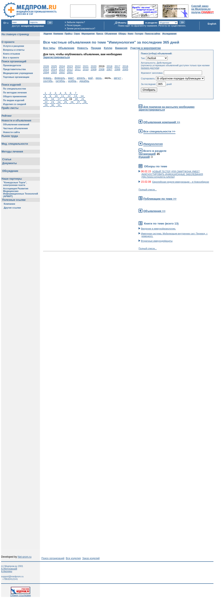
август (117, 78)
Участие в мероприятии (145, 48)
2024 (62, 66)
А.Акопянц (6, 571)
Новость (82, 48)
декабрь (84, 81)
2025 (54, 66)
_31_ (59, 105)
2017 (117, 66)
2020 (93, 66)
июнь (99, 78)
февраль (59, 78)
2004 (46, 72)
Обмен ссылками (20, 594)
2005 (125, 69)
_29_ (46, 105)
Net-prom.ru (25, 556)
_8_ (45, 96)
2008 (101, 69)
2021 (86, 66)
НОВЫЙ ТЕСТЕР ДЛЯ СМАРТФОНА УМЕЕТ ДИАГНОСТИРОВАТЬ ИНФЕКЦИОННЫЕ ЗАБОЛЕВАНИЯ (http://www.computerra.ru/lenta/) (172, 174)
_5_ (65, 93)
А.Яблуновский (9, 568)
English (212, 23)
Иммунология (153, 144)
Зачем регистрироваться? (81, 28)
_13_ (76, 96)
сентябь (48, 81)
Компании (58, 33)
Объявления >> (154, 211)
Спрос (76, 33)
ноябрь (72, 81)
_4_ (60, 93)
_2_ (50, 93)
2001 (70, 72)
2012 (70, 69)
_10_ (56, 96)
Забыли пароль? (76, 22)
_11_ (63, 96)
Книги (130, 33)
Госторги (139, 33)
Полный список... (148, 189)
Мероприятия (88, 33)
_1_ (45, 93)
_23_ (52, 102)
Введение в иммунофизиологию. (158, 228)
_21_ (83, 99)
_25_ (65, 102)
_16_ (52, 99)
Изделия (47, 33)
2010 (86, 69)
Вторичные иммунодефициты (156, 241)
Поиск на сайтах (152, 33)
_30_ (52, 105)
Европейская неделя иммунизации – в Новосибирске (180, 181)
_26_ (72, 102)
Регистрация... (74, 25)
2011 (78, 69)
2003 (54, 72)
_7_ (75, 93)
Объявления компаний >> (161, 122)
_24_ (59, 102)
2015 (46, 69)
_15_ (46, 99)
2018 (109, 66)
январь (47, 78)
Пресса (99, 33)
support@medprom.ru (12, 576)
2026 (46, 66)
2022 (78, 66)
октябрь (60, 81)
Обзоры (122, 33)
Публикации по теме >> (160, 198)
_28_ (85, 102)
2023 (70, 66)
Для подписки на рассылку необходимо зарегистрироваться (166, 108)
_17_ (59, 99)
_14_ (82, 96)
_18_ (65, 99)
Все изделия (73, 558)
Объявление (66, 48)
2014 (54, 69)
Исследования (169, 33)
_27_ (78, 102)
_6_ (70, 93)
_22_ (46, 102)
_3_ (55, 93)
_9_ (50, 96)
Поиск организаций (53, 558)
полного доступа (150, 68)
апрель (81, 78)
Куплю (108, 48)
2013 (62, 69)
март (71, 78)
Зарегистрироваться (56, 57)
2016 (125, 66)
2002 (62, 72)
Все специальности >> (159, 131)
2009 (93, 69)
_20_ (76, 99)
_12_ (69, 96)
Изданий (144, 157)
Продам (96, 48)
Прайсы (68, 33)
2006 (117, 69)
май (90, 78)
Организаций (147, 153)
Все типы (49, 48)
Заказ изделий (90, 558)
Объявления (110, 33)
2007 (109, 69)
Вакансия (121, 48)
